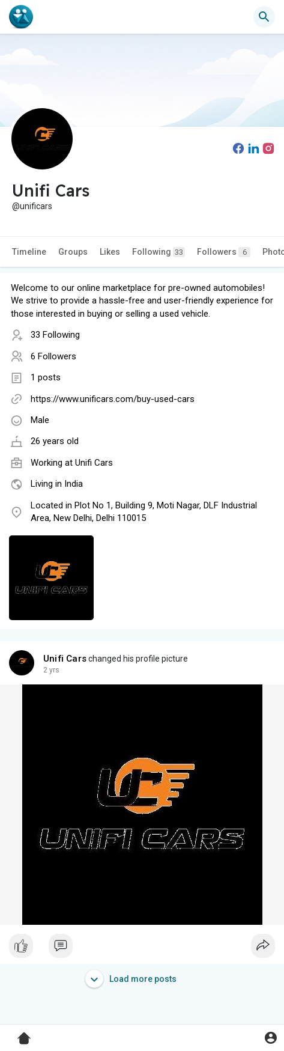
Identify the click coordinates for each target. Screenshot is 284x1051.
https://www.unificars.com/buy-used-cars (113, 399)
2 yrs (51, 670)
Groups (73, 252)
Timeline (29, 252)
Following (158, 252)
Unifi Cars (94, 462)
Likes (110, 252)
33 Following (55, 334)
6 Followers (53, 356)
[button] (264, 17)
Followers (223, 252)
